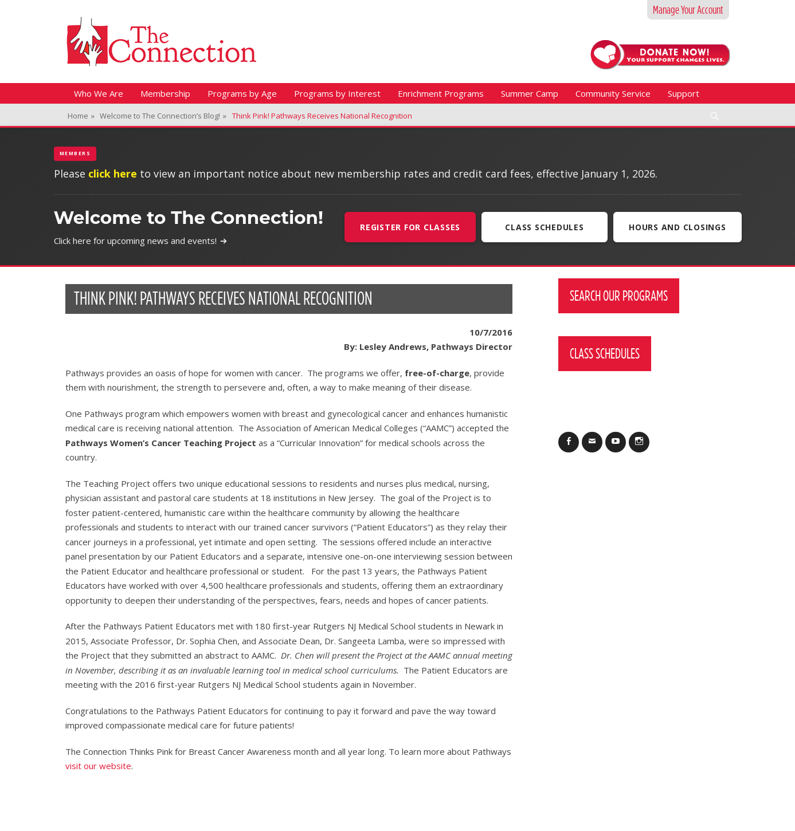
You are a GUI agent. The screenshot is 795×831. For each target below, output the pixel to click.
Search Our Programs (619, 295)
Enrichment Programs (441, 93)
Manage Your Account (688, 9)
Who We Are (98, 93)
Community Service (613, 93)
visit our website (98, 765)
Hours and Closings (677, 227)
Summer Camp (529, 93)
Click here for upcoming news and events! (141, 240)
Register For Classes (410, 227)
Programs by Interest (337, 93)
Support (683, 93)
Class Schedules (544, 227)
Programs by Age (242, 93)
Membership (165, 93)
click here (112, 173)
